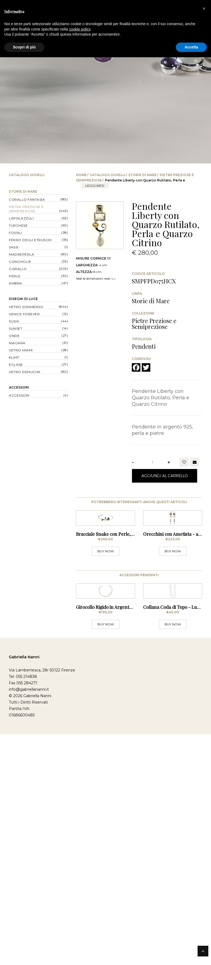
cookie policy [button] (79, 29)
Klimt (14, 357)
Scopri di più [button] (24, 47)
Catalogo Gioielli (107, 175)
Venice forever (24, 314)
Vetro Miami (21, 350)
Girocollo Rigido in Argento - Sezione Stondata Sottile (130, 694)
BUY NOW (105, 595)
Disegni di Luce (23, 299)
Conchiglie (20, 262)
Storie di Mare (142, 175)
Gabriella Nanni (24, 744)
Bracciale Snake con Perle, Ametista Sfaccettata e (126, 577)
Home (81, 175)
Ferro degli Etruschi (30, 240)
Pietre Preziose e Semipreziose (26, 209)
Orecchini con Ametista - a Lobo (176, 577)
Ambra (15, 283)
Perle (15, 276)
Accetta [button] (191, 47)
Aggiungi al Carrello (164, 475)
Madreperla (21, 254)
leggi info (94, 186)
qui (113, 278)
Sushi (14, 321)
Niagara (17, 343)
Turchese (18, 225)
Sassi (14, 247)
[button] (204, 8)
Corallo (18, 269)
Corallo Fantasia (27, 199)
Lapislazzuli (21, 218)
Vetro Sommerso (26, 307)
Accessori (19, 387)
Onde (14, 336)
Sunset (15, 328)
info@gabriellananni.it (29, 776)
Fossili (15, 233)
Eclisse (16, 365)
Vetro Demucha (25, 372)
